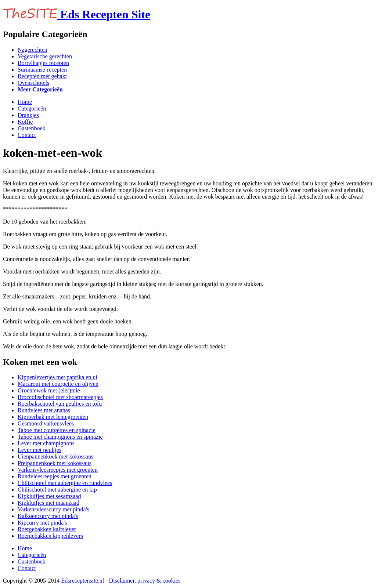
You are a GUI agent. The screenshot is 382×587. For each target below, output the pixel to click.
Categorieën (32, 108)
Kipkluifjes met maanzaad (48, 503)
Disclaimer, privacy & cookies (145, 580)
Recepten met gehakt (42, 76)
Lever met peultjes (39, 450)
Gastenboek (32, 128)
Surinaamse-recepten (42, 69)
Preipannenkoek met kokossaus (54, 463)
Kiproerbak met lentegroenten (53, 417)
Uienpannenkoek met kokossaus (55, 456)
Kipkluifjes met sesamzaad (49, 496)
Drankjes (28, 115)
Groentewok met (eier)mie (49, 390)
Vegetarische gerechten (45, 56)
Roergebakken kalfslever (47, 529)
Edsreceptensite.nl (82, 580)
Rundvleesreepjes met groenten (54, 476)
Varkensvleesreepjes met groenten (58, 470)
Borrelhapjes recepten (43, 63)
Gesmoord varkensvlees (46, 423)
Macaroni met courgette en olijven (58, 384)
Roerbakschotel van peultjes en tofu (60, 404)
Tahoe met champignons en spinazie (60, 437)
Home (25, 102)
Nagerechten (32, 50)
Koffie (25, 122)
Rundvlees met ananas (44, 410)
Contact (27, 135)
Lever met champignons (46, 443)
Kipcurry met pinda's (42, 522)
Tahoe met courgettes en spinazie (57, 430)
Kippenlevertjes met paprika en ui (57, 377)
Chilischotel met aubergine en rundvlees (65, 483)
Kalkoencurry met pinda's (48, 516)
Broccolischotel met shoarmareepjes (60, 397)
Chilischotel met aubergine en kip (57, 489)
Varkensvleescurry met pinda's (53, 509)
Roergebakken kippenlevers (50, 536)
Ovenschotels (33, 83)
